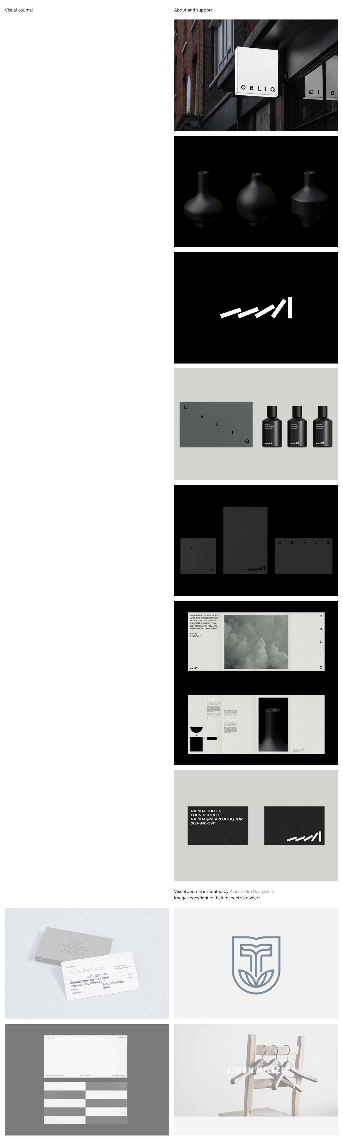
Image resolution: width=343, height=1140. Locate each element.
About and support (193, 9)
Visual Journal (19, 9)
